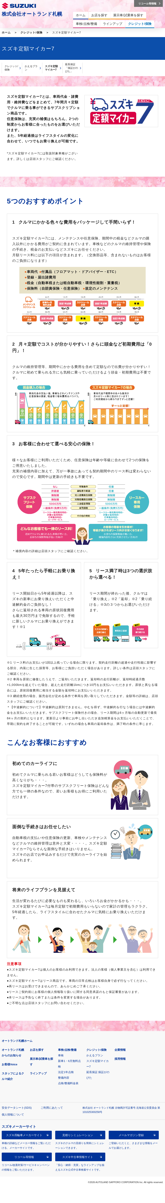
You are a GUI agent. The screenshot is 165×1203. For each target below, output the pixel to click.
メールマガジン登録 (131, 1135)
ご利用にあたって (52, 1107)
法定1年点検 (65, 1072)
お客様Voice (9, 1064)
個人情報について (13, 1114)
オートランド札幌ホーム (17, 1040)
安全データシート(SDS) (17, 1107)
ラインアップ (38, 1073)
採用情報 (120, 1058)
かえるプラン (31, 68)
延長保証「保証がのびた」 (71, 68)
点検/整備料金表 (68, 1083)
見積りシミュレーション (77, 1135)
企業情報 (120, 1049)
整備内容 (63, 1077)
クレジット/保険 (31, 32)
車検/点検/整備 (67, 1049)
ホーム (6, 32)
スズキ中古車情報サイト (77, 1157)
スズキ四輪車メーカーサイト (24, 1135)
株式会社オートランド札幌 (32, 14)
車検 (61, 1055)
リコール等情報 (24, 1157)
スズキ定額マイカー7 (51, 68)
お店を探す (37, 1049)
